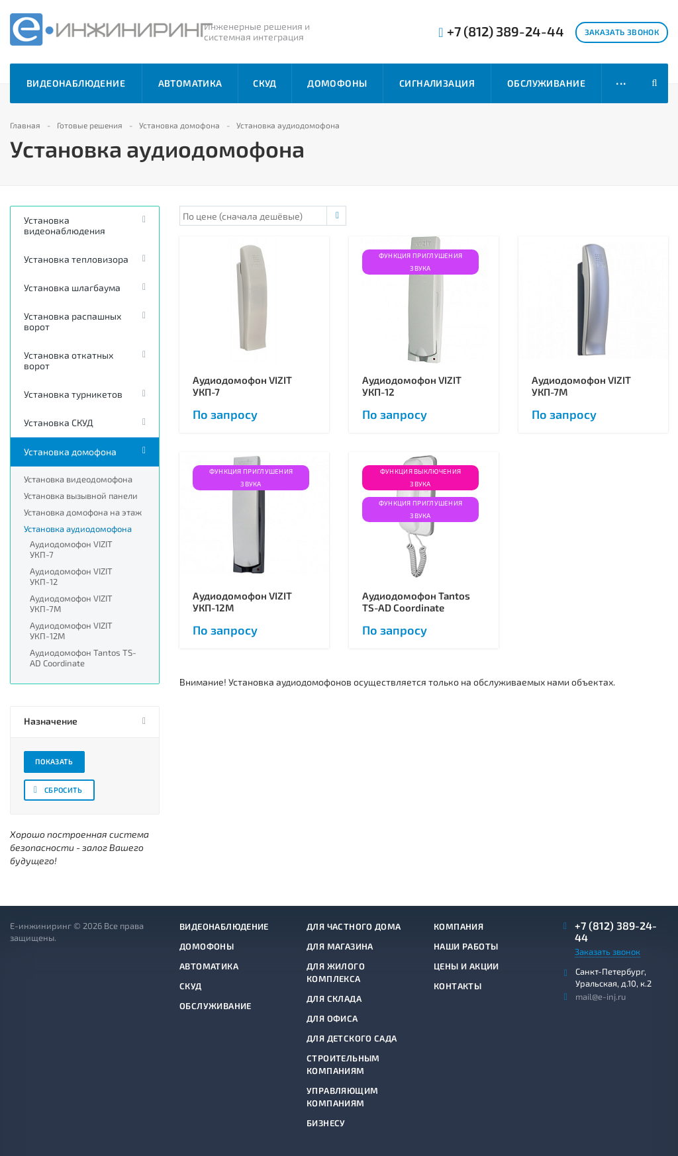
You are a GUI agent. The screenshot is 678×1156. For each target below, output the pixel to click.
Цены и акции (466, 966)
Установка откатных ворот (68, 360)
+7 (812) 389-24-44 (505, 31)
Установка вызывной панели (81, 495)
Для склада (334, 998)
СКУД (265, 83)
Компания (458, 926)
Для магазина (340, 946)
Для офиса (332, 1018)
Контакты (457, 986)
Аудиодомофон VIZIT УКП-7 (71, 549)
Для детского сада (352, 1038)
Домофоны (337, 83)
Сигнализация (437, 83)
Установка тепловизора (76, 259)
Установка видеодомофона (78, 479)
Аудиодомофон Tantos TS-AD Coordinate (83, 657)
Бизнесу (326, 1123)
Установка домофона (70, 451)
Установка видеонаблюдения (64, 225)
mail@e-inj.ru (600, 996)
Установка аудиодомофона (78, 528)
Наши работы (466, 946)
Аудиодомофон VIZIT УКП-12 (71, 576)
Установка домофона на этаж (83, 512)
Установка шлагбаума (72, 287)
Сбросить (63, 789)
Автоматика (190, 83)
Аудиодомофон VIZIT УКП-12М (71, 630)
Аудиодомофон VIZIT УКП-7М (71, 603)
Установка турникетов (73, 394)
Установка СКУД (58, 422)
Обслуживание (546, 83)
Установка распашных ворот (72, 321)
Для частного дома (354, 926)
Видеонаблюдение (75, 83)
